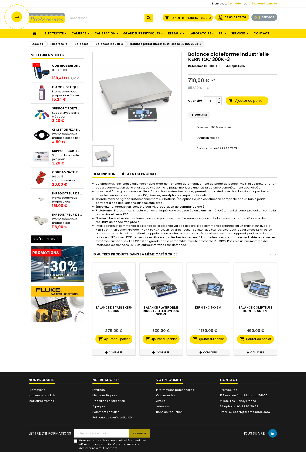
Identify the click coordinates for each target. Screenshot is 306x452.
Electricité (54, 33)
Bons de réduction (169, 412)
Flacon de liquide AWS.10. (67, 87)
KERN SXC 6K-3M (208, 307)
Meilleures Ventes (47, 54)
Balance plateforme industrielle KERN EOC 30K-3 (161, 310)
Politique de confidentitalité (112, 417)
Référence (196, 66)
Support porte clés (67, 108)
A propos (99, 406)
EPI (221, 33)
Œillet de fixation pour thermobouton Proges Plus (67, 129)
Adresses (163, 406)
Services (238, 33)
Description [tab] (103, 173)
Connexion (235, 3)
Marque (231, 66)
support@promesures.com (249, 412)
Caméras (79, 33)
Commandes (165, 395)
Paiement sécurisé (105, 412)
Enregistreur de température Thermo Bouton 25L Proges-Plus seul (67, 193)
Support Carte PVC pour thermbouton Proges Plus (67, 151)
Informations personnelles (175, 390)
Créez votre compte (262, 3)
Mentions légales (104, 395)
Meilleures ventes (41, 401)
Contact (261, 33)
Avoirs (160, 401)
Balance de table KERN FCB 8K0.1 (113, 309)
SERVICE (268, 17)
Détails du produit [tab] (138, 173)
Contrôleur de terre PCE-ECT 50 (67, 65)
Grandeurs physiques (141, 33)
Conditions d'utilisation (108, 401)
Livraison (98, 390)
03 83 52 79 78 (235, 17)
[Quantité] (210, 100)
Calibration (105, 33)
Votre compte (169, 379)
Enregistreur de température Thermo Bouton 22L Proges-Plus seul (67, 214)
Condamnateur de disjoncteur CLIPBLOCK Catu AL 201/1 (67, 172)
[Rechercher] (110, 18)
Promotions (37, 390)
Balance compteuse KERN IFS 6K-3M (255, 309)
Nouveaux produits (42, 395)
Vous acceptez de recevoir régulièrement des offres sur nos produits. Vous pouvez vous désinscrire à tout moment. (112, 444)
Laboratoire (200, 33)
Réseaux (175, 33)
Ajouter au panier (246, 100)
